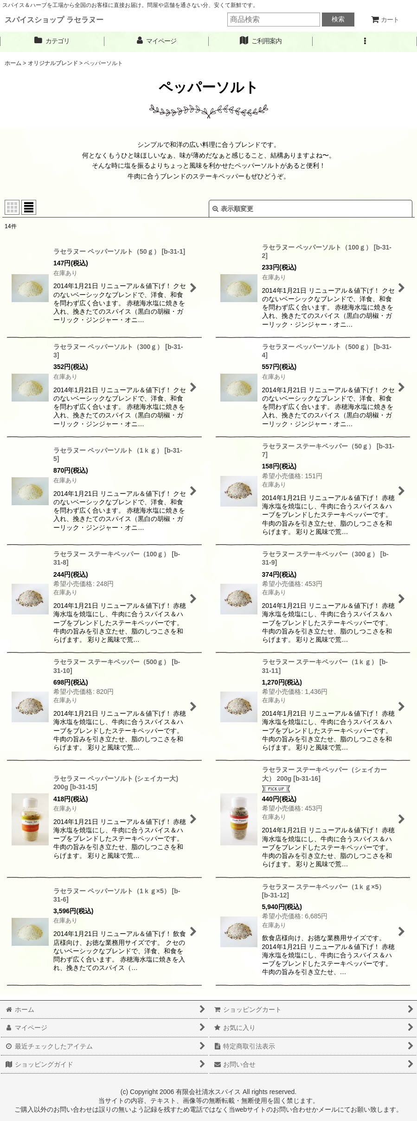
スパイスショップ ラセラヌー (54, 19)
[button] (365, 41)
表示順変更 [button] (232, 208)
